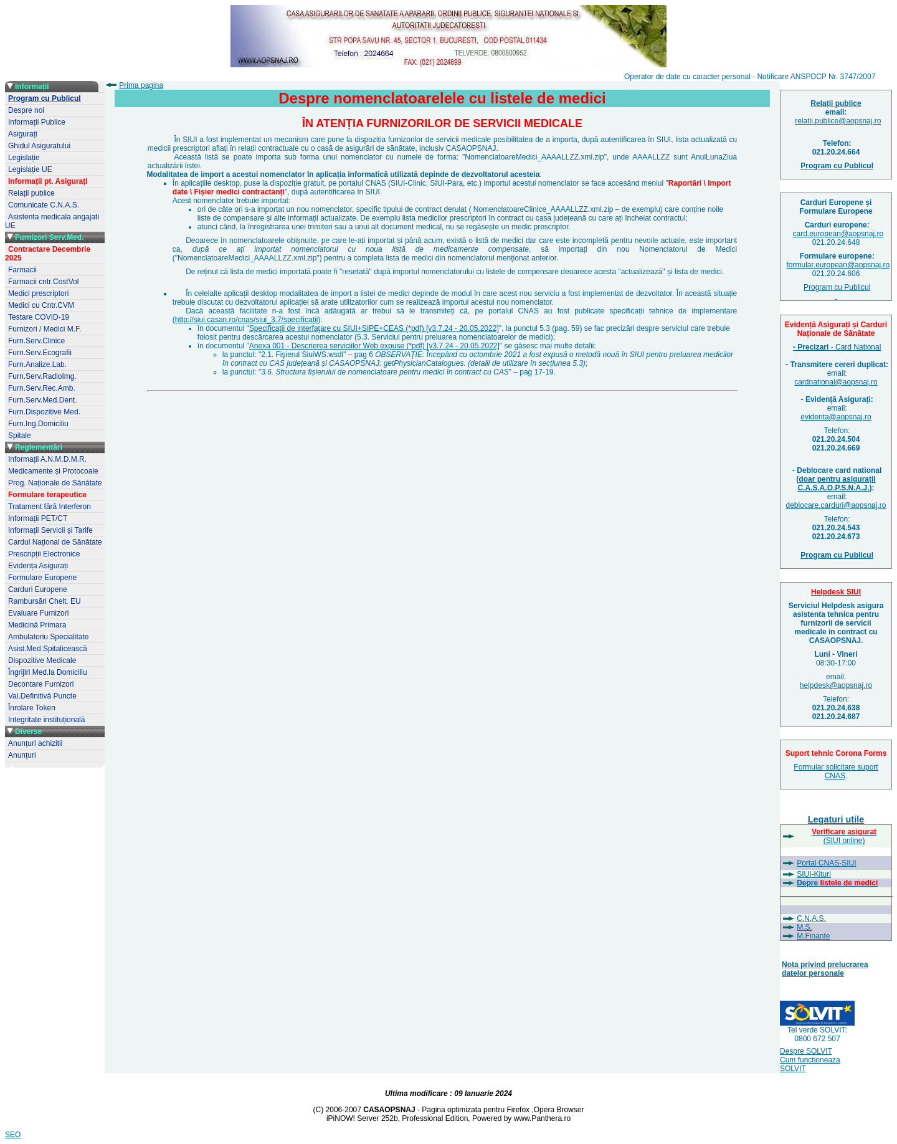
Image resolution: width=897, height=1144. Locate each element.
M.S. (804, 927)
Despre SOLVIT (806, 1051)
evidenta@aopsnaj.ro (835, 416)
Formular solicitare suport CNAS (836, 771)
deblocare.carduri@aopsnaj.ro (836, 505)
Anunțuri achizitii (35, 743)
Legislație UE (30, 169)
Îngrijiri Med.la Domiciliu (47, 672)
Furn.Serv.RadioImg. (42, 376)
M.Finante (813, 936)
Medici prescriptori (38, 293)
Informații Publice (36, 122)
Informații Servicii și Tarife (50, 530)
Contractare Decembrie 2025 (47, 253)
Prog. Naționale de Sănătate (55, 483)
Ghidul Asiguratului (39, 145)
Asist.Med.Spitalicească (47, 648)
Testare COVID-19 (38, 317)
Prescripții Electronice (44, 554)
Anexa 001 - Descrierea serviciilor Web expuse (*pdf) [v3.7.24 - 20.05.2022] (374, 345)
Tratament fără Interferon (49, 506)
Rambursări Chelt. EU (44, 601)
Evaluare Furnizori (38, 613)
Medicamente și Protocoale (53, 471)
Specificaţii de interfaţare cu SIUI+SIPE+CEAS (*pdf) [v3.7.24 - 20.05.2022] (374, 328)
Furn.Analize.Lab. (37, 364)
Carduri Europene (37, 589)
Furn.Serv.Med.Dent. (42, 400)
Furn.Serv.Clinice (36, 340)
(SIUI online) (844, 836)
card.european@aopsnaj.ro (838, 233)
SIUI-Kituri (814, 874)
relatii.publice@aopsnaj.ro (838, 121)
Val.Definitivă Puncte (42, 696)
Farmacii (22, 269)
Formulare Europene (42, 577)
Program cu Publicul (837, 291)
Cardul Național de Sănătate (55, 542)
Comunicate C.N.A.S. (43, 205)
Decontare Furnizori (41, 684)
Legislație (24, 157)
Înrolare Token (31, 707)
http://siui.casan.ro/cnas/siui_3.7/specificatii (246, 319)
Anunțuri (22, 755)
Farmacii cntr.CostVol (43, 281)
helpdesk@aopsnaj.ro (836, 685)
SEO (13, 1134)
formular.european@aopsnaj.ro (838, 264)
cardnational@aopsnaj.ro (836, 382)
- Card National (854, 347)
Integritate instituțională (46, 719)
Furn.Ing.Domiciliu (38, 423)
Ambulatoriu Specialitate (48, 636)
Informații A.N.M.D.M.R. (47, 459)
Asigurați (22, 134)
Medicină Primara (37, 625)
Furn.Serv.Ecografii (40, 352)
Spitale (19, 435)
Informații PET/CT (37, 518)
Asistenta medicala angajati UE (52, 221)
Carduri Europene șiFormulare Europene (835, 207)
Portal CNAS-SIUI (826, 863)
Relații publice (31, 193)
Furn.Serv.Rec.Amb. (41, 388)
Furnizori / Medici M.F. (44, 329)
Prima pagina (141, 85)
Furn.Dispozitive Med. (44, 412)
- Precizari (810, 347)
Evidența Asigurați (38, 565)
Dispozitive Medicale (42, 660)
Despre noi (26, 110)
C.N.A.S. (811, 918)
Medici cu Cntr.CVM (41, 305)
